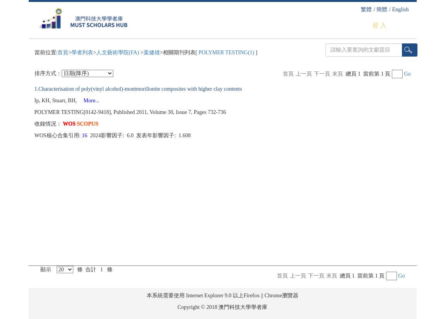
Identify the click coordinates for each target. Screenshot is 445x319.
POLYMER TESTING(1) (226, 52)
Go (407, 74)
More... (88, 100)
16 (85, 135)
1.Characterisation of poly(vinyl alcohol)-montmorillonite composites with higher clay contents (138, 89)
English (400, 9)
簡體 (381, 9)
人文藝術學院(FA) (118, 52)
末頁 (337, 74)
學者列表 (82, 52)
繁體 (366, 9)
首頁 (62, 52)
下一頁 (322, 74)
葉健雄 (152, 52)
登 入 (379, 25)
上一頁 (304, 74)
